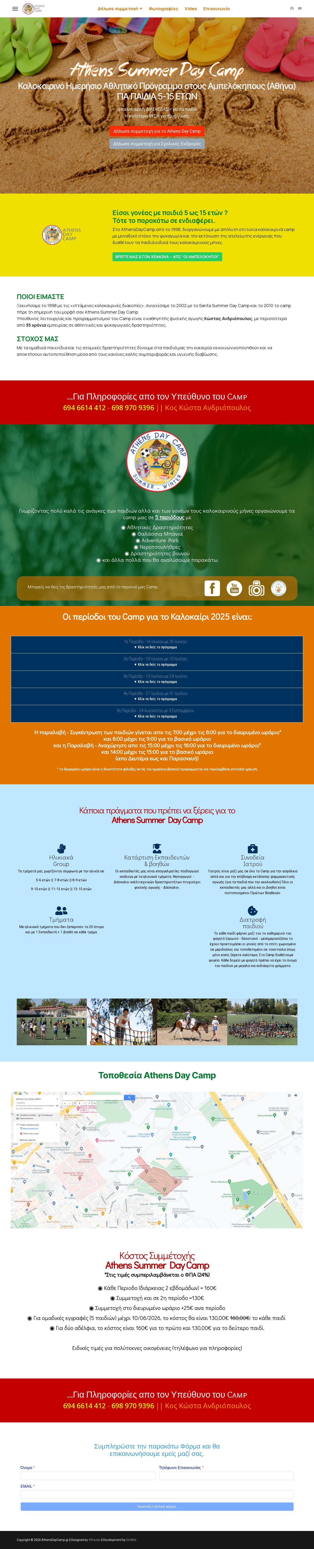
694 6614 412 (84, 407)
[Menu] (15, 8)
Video (191, 9)
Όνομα (28, 1467)
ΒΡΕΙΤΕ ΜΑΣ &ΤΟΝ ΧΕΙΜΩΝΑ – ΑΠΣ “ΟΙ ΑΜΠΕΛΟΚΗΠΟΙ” (167, 256)
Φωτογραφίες (163, 9)
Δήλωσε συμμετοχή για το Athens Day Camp (157, 131)
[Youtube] (300, 9)
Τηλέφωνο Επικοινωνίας (181, 1467)
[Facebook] (291, 9)
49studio (95, 1540)
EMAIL (28, 1486)
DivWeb (131, 1540)
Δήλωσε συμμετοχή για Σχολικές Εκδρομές (157, 143)
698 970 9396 (132, 407)
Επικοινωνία (216, 9)
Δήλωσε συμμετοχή (117, 9)
